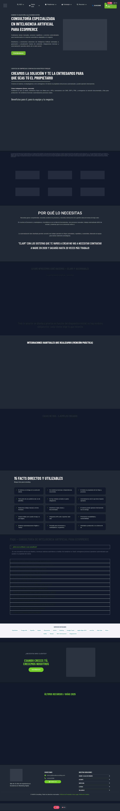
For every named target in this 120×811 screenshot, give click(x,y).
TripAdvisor (17, 630)
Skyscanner (49, 630)
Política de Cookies (84, 795)
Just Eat (95, 630)
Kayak (41, 630)
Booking (64, 630)
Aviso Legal (75, 795)
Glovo (41, 633)
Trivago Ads (26, 630)
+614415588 (49, 779)
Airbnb (58, 630)
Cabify (48, 633)
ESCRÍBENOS (36, 670)
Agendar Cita (109, 5)
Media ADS (34, 5)
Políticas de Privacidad (65, 795)
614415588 (96, 5)
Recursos (82, 4)
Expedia (34, 630)
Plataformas (50, 4)
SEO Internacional (65, 633)
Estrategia (67, 4)
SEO (20, 4)
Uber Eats (103, 630)
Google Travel (74, 630)
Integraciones (76, 633)
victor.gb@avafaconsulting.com (55, 776)
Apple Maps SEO (85, 630)
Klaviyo (55, 633)
